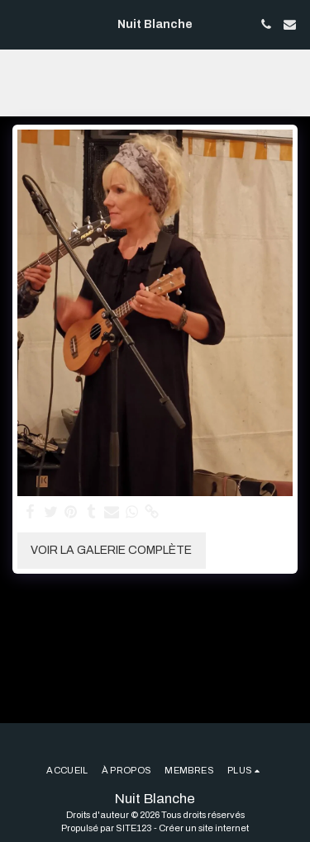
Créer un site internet (204, 828)
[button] (18, 24)
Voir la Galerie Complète (111, 550)
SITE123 (134, 828)
